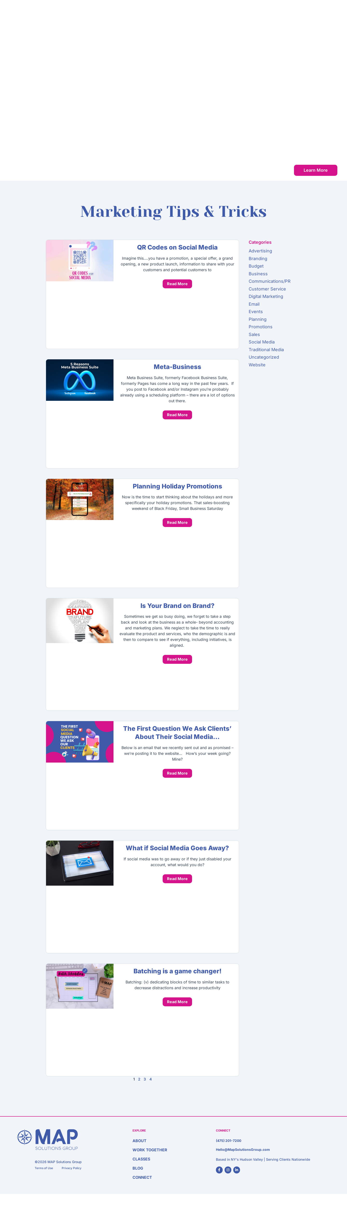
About (212, 17)
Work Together (242, 17)
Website (257, 364)
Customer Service (267, 288)
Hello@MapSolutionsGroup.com (243, 1149)
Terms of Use (44, 1168)
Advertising (260, 250)
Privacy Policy (71, 1168)
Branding (258, 258)
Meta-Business (177, 366)
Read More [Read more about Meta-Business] (177, 414)
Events (256, 311)
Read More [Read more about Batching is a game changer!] (177, 1001)
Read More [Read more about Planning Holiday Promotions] (177, 522)
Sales (254, 334)
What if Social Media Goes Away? (177, 848)
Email (254, 304)
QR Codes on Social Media (177, 247)
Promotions (261, 326)
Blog (296, 17)
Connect (319, 17)
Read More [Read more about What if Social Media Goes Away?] (177, 878)
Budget (256, 266)
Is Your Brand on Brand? (177, 605)
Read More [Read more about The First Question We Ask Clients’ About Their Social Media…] (177, 773)
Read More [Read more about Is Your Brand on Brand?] (177, 659)
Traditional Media (266, 349)
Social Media (262, 341)
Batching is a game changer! (177, 971)
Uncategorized (264, 357)
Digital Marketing (266, 296)
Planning (258, 319)
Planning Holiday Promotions (177, 486)
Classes (275, 17)
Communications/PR (270, 281)
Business (258, 273)
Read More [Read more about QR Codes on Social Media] (177, 283)
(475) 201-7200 (228, 1141)
